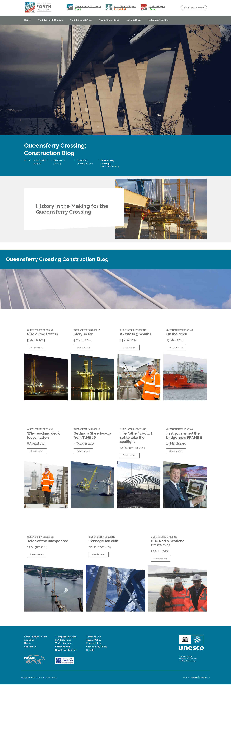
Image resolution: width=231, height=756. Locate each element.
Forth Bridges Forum (35, 708)
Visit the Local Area (81, 20)
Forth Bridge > (157, 6)
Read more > (37, 395)
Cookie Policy (93, 715)
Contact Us (30, 718)
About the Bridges (109, 20)
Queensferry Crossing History (85, 182)
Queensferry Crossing (59, 182)
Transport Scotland (65, 708)
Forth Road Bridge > (125, 6)
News (27, 715)
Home (27, 20)
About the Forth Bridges (40, 182)
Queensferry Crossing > (88, 6)
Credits (90, 721)
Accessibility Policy (96, 718)
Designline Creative (201, 749)
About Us (29, 711)
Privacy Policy (93, 711)
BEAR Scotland (63, 711)
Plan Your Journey (194, 7)
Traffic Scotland (63, 715)
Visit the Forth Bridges (50, 20)
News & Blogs (134, 20)
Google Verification (65, 721)
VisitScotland (62, 718)
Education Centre (158, 20)
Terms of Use (93, 708)
